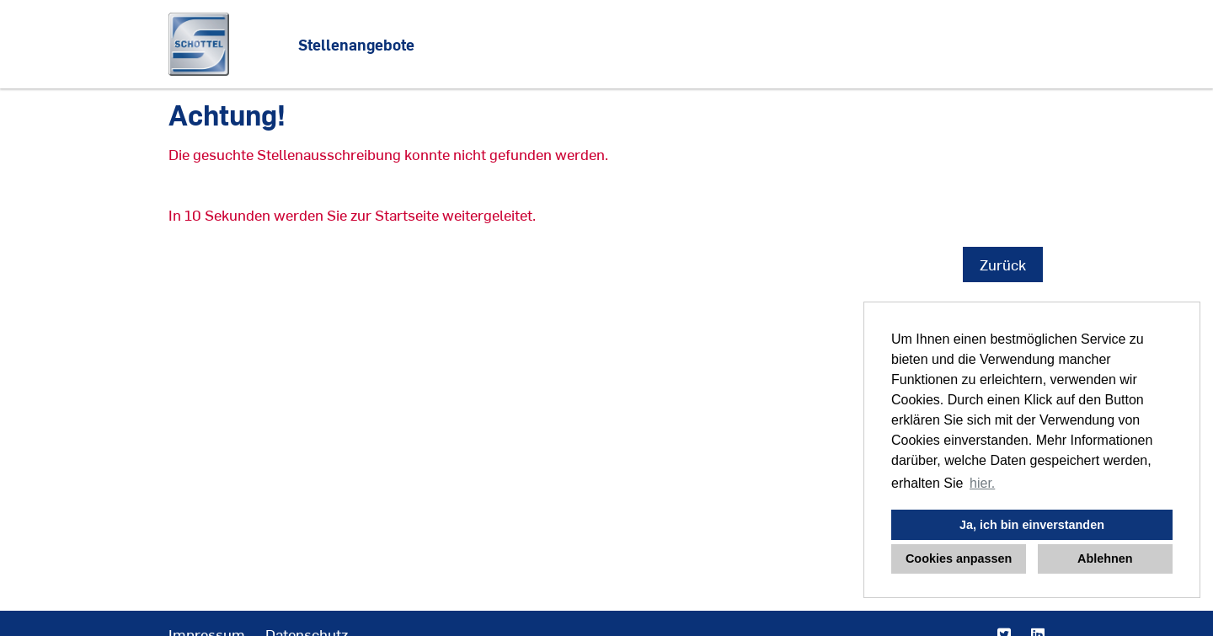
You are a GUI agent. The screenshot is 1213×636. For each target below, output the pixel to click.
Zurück (1003, 264)
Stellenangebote (356, 44)
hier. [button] (982, 483)
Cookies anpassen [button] (959, 558)
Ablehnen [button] (1105, 558)
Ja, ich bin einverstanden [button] (1031, 525)
